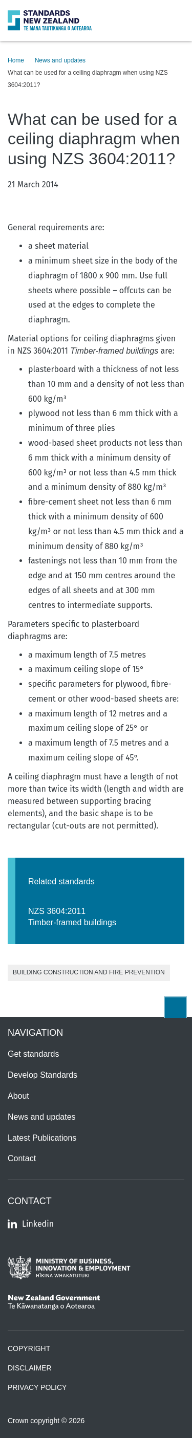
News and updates (60, 60)
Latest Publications (42, 1138)
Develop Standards (42, 1075)
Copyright (29, 1348)
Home (16, 60)
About (18, 1096)
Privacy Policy (37, 1387)
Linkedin (31, 1224)
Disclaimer (30, 1368)
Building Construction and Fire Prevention (89, 972)
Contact (22, 1158)
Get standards (33, 1054)
